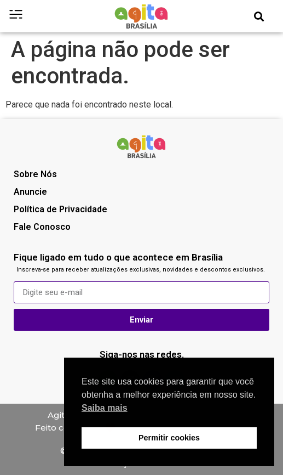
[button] (259, 16)
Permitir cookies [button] (169, 437)
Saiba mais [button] (105, 407)
